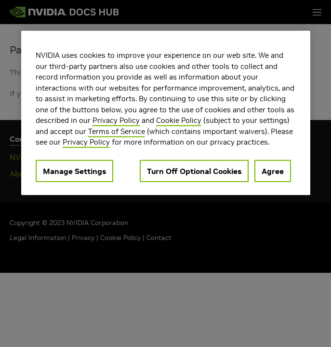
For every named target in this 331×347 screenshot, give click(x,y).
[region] (165, 113)
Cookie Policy (178, 120)
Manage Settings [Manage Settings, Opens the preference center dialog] (74, 170)
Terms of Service (116, 130)
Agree (273, 170)
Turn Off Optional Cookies (194, 170)
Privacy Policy (116, 120)
